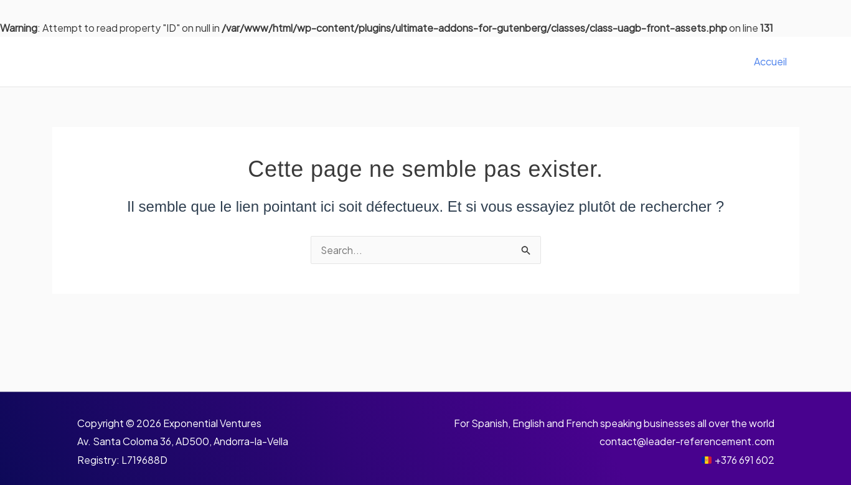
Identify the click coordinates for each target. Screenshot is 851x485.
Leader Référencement (163, 61)
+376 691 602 (744, 459)
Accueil (772, 61)
